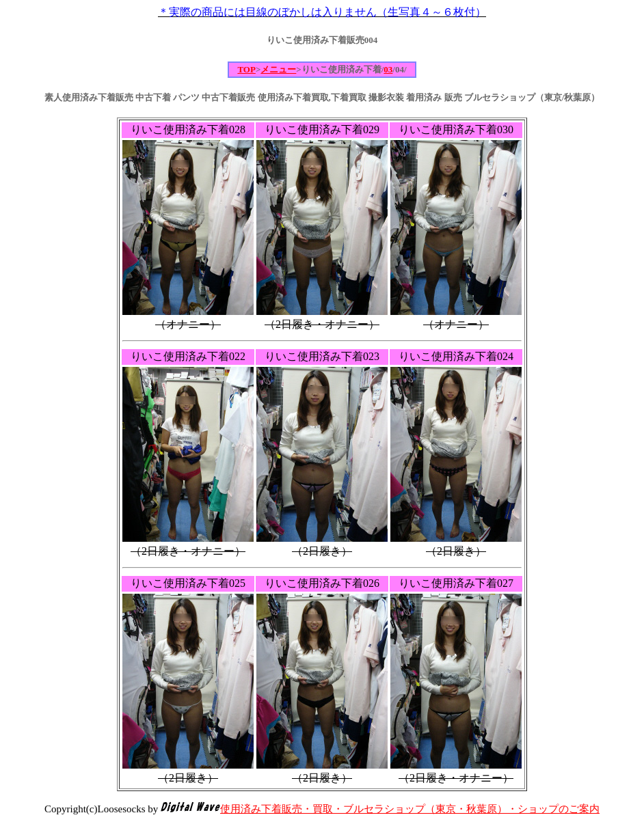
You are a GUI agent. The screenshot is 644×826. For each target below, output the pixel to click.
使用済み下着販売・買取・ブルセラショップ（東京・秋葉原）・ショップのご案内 (410, 808)
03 (388, 69)
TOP (246, 69)
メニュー (278, 69)
